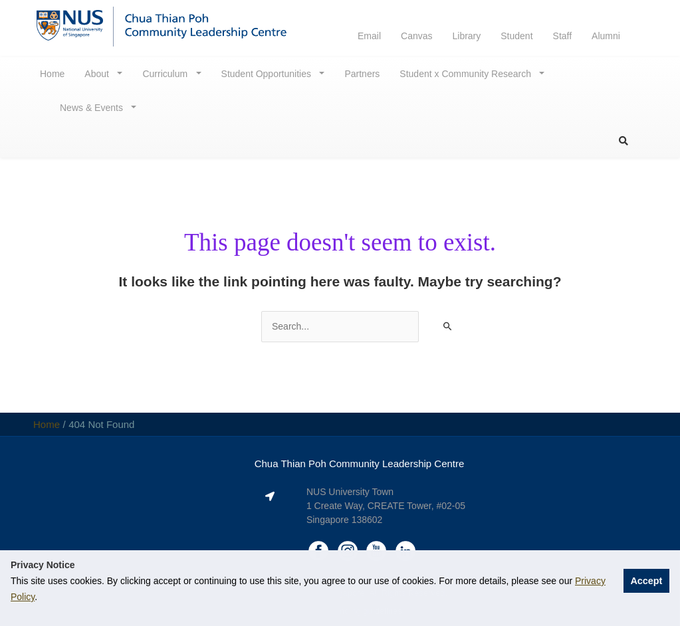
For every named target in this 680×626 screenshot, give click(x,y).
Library (466, 36)
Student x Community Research (466, 73)
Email (369, 36)
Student (516, 36)
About (97, 73)
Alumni (606, 36)
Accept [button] (646, 580)
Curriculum (166, 73)
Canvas (416, 36)
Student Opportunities (267, 73)
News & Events (93, 107)
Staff (562, 36)
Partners (362, 73)
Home (52, 73)
